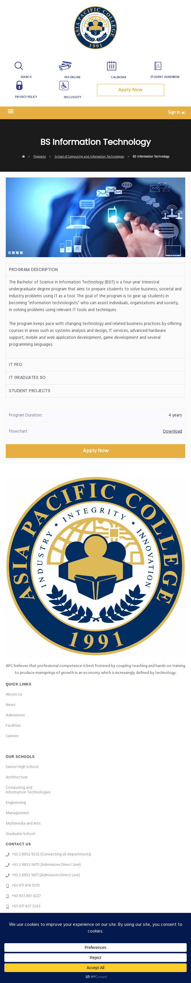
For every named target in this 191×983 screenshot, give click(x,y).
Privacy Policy (26, 97)
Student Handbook (165, 77)
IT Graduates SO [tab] (27, 377)
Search (25, 77)
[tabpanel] (95, 317)
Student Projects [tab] (29, 391)
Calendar (118, 77)
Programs (39, 156)
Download (172, 431)
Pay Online (72, 77)
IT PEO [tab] (15, 364)
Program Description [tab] (33, 269)
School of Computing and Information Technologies (89, 156)
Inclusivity (72, 97)
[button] (10, 111)
